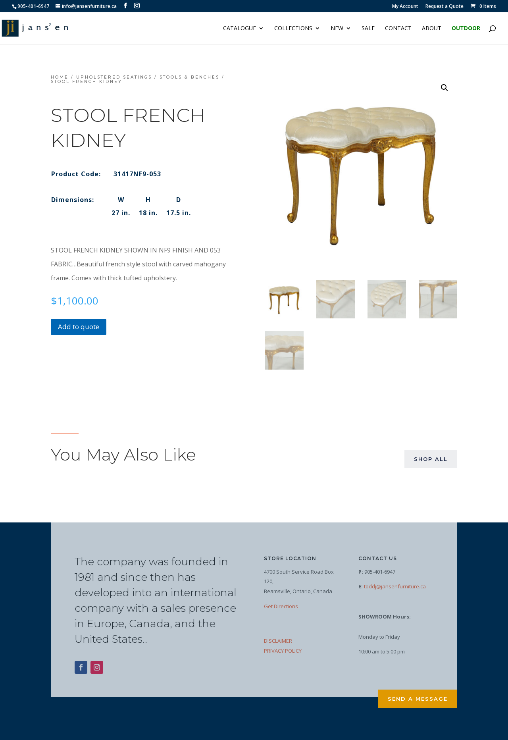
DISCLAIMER (278, 640)
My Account (405, 7)
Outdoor (466, 28)
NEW (337, 28)
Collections (293, 28)
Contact (398, 28)
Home (60, 77)
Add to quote (78, 326)
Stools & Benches (189, 77)
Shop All (431, 459)
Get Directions (281, 606)
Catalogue (239, 28)
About (431, 28)
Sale (368, 28)
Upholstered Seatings (114, 77)
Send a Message (418, 699)
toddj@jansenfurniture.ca (395, 586)
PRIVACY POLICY (283, 650)
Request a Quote (444, 7)
